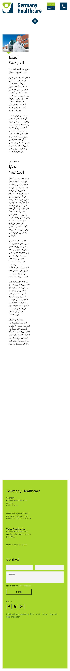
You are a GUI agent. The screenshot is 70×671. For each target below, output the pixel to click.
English (51, 8)
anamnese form (27, 614)
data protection (13, 616)
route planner (42, 614)
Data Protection (25, 586)
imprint (53, 614)
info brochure (12, 614)
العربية (51, 4)
